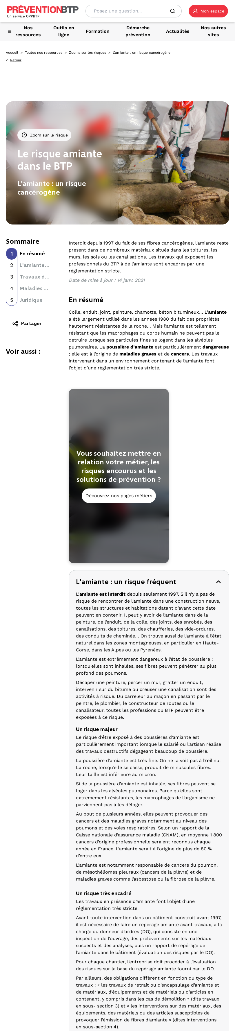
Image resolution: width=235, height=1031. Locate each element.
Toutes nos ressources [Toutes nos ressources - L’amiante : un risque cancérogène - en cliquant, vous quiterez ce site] (43, 52)
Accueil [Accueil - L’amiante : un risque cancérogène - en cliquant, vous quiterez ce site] (12, 52)
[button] (208, 11)
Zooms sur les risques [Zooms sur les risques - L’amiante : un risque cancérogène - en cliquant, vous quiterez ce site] (87, 52)
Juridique (31, 300)
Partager (27, 323)
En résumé (32, 253)
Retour (15, 60)
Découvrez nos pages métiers (118, 495)
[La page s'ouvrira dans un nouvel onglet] (208, 11)
